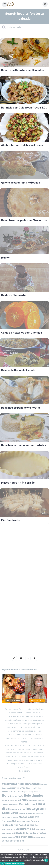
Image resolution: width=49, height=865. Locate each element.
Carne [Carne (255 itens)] (22, 800)
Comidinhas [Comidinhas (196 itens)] (27, 804)
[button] (4, 4)
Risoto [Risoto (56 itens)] (14, 829)
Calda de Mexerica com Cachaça (21, 332)
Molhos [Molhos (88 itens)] (15, 821)
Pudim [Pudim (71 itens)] (22, 825)
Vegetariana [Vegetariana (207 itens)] (24, 837)
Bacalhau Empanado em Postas (21, 407)
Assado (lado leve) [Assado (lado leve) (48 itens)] (25, 792)
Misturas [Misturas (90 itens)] (6, 821)
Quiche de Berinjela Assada (18, 370)
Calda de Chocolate (13, 295)
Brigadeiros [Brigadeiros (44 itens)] (12, 800)
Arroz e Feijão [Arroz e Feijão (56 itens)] (34, 788)
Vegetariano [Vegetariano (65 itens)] (39, 837)
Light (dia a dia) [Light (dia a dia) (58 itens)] (36, 813)
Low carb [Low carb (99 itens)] (7, 817)
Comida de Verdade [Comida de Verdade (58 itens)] (10, 805)
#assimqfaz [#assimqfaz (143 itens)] (9, 783)
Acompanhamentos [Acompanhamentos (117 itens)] (29, 783)
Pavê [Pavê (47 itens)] (28, 821)
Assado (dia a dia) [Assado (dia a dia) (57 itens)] (9, 792)
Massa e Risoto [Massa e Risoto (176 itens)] (29, 817)
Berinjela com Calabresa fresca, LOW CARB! (24, 107)
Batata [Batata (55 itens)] (36, 792)
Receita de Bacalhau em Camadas (22, 70)
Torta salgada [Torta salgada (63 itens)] (8, 837)
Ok (46, 860)
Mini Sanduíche (10, 520)
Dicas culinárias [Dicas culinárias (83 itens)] (16, 809)
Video (42, 41)
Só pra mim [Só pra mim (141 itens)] (18, 832)
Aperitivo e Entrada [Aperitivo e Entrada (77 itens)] (18, 788)
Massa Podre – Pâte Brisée (18, 482)
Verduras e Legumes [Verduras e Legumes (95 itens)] (13, 841)
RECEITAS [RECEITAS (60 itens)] (34, 825)
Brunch (5, 257)
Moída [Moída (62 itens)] (22, 821)
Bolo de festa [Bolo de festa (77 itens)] (16, 796)
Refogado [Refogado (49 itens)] (6, 829)
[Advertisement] (24, 620)
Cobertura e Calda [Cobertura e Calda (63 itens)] (35, 800)
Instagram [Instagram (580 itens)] (35, 808)
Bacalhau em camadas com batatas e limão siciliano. (23, 445)
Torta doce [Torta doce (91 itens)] (32, 833)
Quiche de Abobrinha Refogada (20, 182)
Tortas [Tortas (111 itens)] (42, 833)
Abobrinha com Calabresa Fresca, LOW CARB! (22, 145)
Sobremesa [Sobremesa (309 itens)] (26, 829)
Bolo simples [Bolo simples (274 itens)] (34, 795)
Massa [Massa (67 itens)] (15, 817)
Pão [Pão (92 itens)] (27, 825)
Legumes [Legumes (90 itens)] (24, 813)
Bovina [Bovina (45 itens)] (4, 800)
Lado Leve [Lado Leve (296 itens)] (10, 813)
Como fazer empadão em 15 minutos (24, 220)
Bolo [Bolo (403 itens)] (6, 795)
